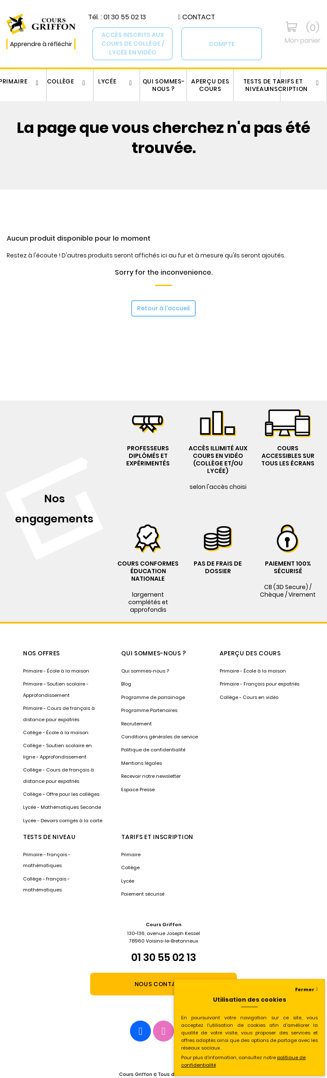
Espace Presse (138, 789)
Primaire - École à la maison (56, 671)
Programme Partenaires (149, 710)
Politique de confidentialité (153, 749)
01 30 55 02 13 (163, 957)
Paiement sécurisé (142, 894)
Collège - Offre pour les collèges (61, 794)
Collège (60, 81)
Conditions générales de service (159, 736)
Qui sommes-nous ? (164, 85)
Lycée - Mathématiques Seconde (62, 807)
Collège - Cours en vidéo (249, 697)
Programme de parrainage (153, 697)
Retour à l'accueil (163, 308)
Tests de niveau (257, 85)
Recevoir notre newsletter (151, 776)
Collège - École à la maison (55, 732)
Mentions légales (141, 763)
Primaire (130, 854)
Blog (126, 684)
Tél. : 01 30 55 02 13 (117, 17)
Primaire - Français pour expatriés (259, 684)
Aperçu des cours (210, 85)
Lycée (107, 81)
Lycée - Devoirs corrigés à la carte (62, 820)
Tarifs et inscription (287, 85)
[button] (196, 17)
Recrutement (136, 723)
